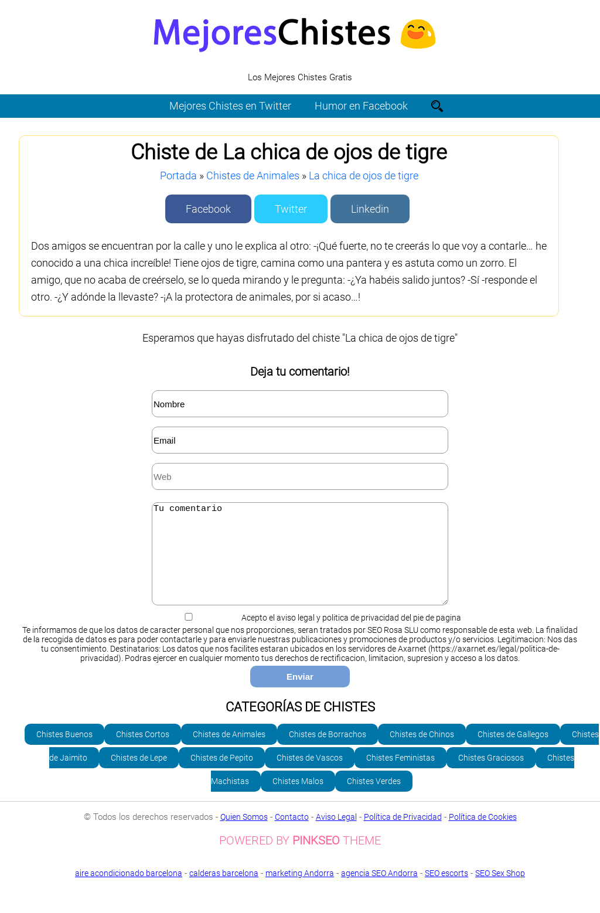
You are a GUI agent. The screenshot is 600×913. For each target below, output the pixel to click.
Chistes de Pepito (221, 775)
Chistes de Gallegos (513, 752)
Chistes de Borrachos (327, 752)
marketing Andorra (299, 890)
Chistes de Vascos (310, 775)
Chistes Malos (297, 798)
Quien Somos (244, 834)
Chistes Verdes (374, 798)
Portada (178, 175)
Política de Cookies (483, 834)
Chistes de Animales (252, 175)
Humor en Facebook (361, 106)
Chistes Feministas (400, 775)
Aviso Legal (336, 834)
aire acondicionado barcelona (128, 890)
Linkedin (370, 209)
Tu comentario (300, 562)
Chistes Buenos (64, 752)
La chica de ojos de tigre (363, 175)
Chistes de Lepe (139, 775)
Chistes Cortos (142, 752)
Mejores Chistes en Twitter (230, 106)
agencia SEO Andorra (379, 890)
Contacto (292, 834)
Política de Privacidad (403, 834)
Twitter (291, 209)
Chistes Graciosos (491, 775)
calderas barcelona (223, 890)
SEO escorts (446, 890)
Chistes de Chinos (422, 752)
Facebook (208, 209)
